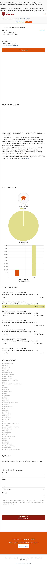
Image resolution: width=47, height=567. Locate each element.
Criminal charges (6, 376)
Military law (5, 416)
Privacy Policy (14, 558)
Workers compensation (8, 446)
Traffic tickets (6, 438)
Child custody (6, 367)
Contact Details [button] (10, 187)
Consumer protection (8, 374)
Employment (5, 389)
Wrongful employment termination (11, 449)
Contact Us (23, 560)
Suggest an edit (20, 22)
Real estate (5, 425)
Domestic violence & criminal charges (11, 384)
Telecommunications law (8, 436)
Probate (4, 421)
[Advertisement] (23, 65)
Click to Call (23, 50)
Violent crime (6, 442)
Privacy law (5, 419)
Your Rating (19, 470)
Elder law (5, 387)
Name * (4, 473)
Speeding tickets (6, 432)
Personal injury (6, 417)
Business (5, 365)
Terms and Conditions (26, 558)
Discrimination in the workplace (10, 380)
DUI (3, 386)
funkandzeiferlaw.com (14, 45)
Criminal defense (6, 378)
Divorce (4, 382)
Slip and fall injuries (7, 429)
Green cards (5, 401)
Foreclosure (5, 399)
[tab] (23, 187)
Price (3, 486)
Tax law (4, 434)
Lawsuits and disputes (8, 408)
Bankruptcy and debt (7, 363)
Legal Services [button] (9, 360)
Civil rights (5, 371)
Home (2, 18)
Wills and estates (6, 444)
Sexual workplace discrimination (10, 427)
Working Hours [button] (9, 288)
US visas (4, 440)
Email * (4, 479)
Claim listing (28, 22)
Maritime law (5, 412)
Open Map (42, 30)
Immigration (5, 404)
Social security (6, 431)
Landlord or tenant (7, 406)
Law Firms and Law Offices (24, 18)
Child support (6, 369)
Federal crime (6, 395)
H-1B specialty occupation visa (10, 402)
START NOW (23, 546)
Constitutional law (7, 372)
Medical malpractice (7, 414)
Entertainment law (7, 391)
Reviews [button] (6, 456)
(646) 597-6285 (24, 158)
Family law (5, 393)
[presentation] (15, 511)
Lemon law (5, 410)
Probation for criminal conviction (10, 423)
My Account (38, 558)
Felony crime (5, 397)
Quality (4, 493)
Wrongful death (6, 447)
